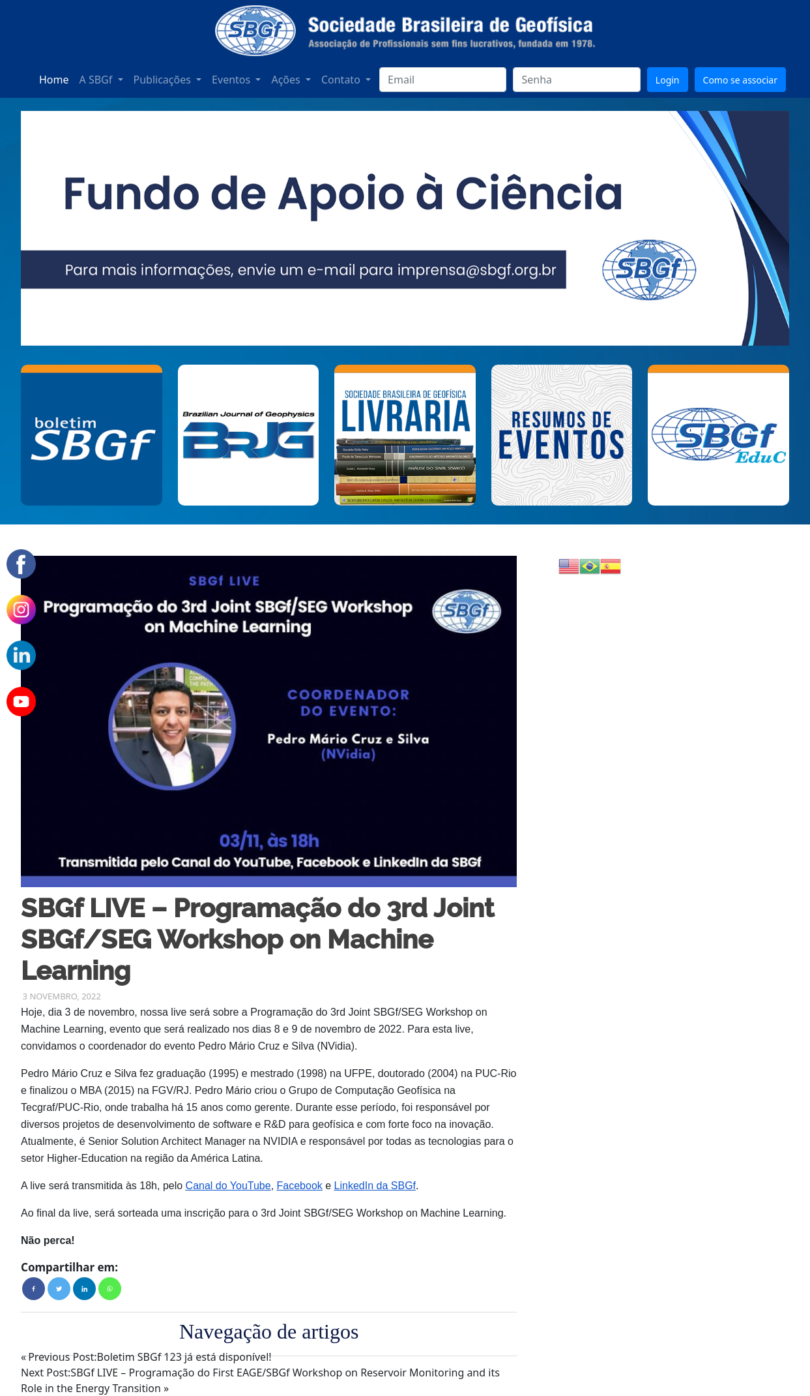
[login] (442, 79)
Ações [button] (286, 79)
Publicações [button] (164, 79)
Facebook (300, 1185)
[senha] (576, 79)
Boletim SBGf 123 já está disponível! (149, 1357)
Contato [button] (342, 79)
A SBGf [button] (97, 79)
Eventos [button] (232, 79)
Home (54, 79)
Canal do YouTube (228, 1185)
